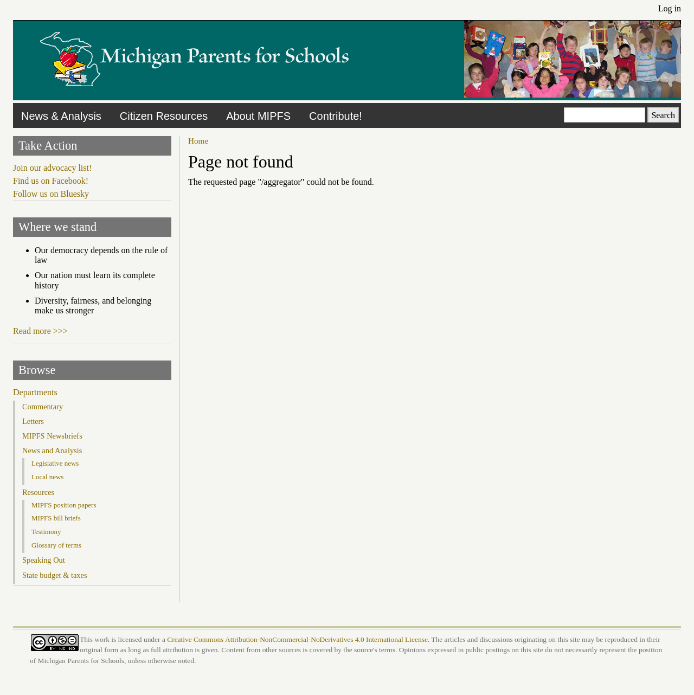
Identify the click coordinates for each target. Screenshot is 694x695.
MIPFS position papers (63, 505)
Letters (33, 421)
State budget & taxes (54, 575)
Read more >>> (40, 331)
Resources (38, 492)
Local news (47, 477)
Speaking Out (43, 560)
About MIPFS (258, 116)
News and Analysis (52, 450)
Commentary (42, 406)
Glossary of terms (56, 545)
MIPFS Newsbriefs (52, 436)
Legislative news (55, 463)
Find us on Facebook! (50, 180)
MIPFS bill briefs (56, 518)
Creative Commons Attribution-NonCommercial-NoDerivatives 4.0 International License (297, 639)
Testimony (46, 531)
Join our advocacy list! (52, 167)
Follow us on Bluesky (51, 193)
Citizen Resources (164, 116)
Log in (669, 8)
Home (198, 140)
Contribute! (335, 116)
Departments (35, 392)
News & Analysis (61, 116)
